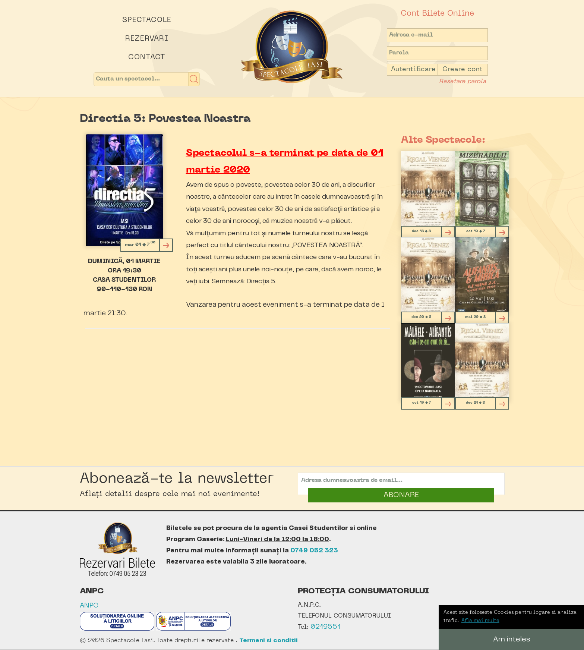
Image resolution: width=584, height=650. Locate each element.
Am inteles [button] (511, 639)
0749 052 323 (314, 550)
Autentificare (413, 69)
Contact (146, 57)
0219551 (325, 627)
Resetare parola (462, 82)
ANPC (89, 606)
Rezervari (146, 38)
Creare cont (462, 69)
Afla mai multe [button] (480, 620)
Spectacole (146, 20)
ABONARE (401, 495)
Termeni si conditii (268, 640)
